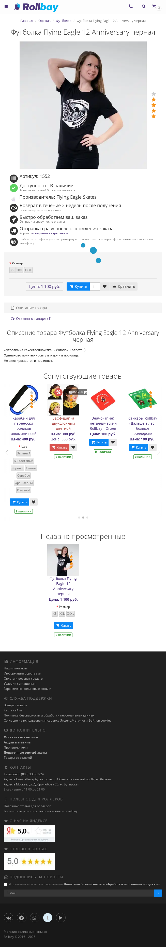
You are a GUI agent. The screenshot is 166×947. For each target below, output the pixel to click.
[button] (156, 6)
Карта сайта (13, 710)
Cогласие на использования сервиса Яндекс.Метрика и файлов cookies (57, 720)
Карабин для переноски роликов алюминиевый (24, 426)
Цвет (25, 446)
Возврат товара (15, 705)
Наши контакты (15, 668)
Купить (19, 502)
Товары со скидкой (18, 757)
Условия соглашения (20, 683)
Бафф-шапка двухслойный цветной (63, 423)
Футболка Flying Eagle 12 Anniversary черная (63, 586)
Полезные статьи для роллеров (27, 806)
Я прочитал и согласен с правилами (82, 884)
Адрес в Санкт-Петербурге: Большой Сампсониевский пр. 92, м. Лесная (57, 779)
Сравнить (123, 286)
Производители (16, 747)
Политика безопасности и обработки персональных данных (49, 715)
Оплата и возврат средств (23, 678)
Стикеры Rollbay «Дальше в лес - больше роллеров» (142, 426)
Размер (17, 263)
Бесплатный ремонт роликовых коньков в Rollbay (41, 811)
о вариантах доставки (50, 233)
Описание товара (28, 307)
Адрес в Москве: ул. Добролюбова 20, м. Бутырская (41, 784)
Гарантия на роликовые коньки (27, 688)
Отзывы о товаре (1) (30, 318)
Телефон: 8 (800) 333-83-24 (24, 774)
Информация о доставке (22, 673)
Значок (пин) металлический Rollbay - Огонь (103, 423)
